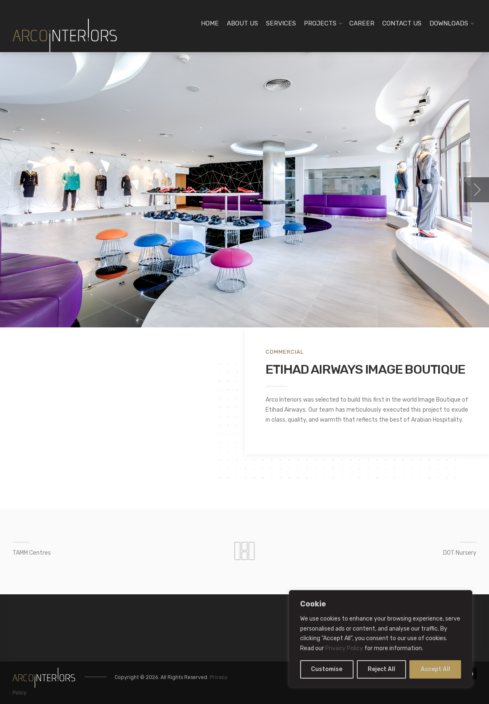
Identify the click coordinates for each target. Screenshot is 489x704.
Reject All (381, 669)
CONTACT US (401, 23)
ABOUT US (242, 23)
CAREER (361, 23)
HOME (210, 23)
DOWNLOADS (448, 23)
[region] (380, 638)
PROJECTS (320, 23)
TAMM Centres (32, 552)
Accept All (435, 669)
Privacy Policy (344, 648)
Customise (326, 669)
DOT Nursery (459, 552)
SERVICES (281, 23)
